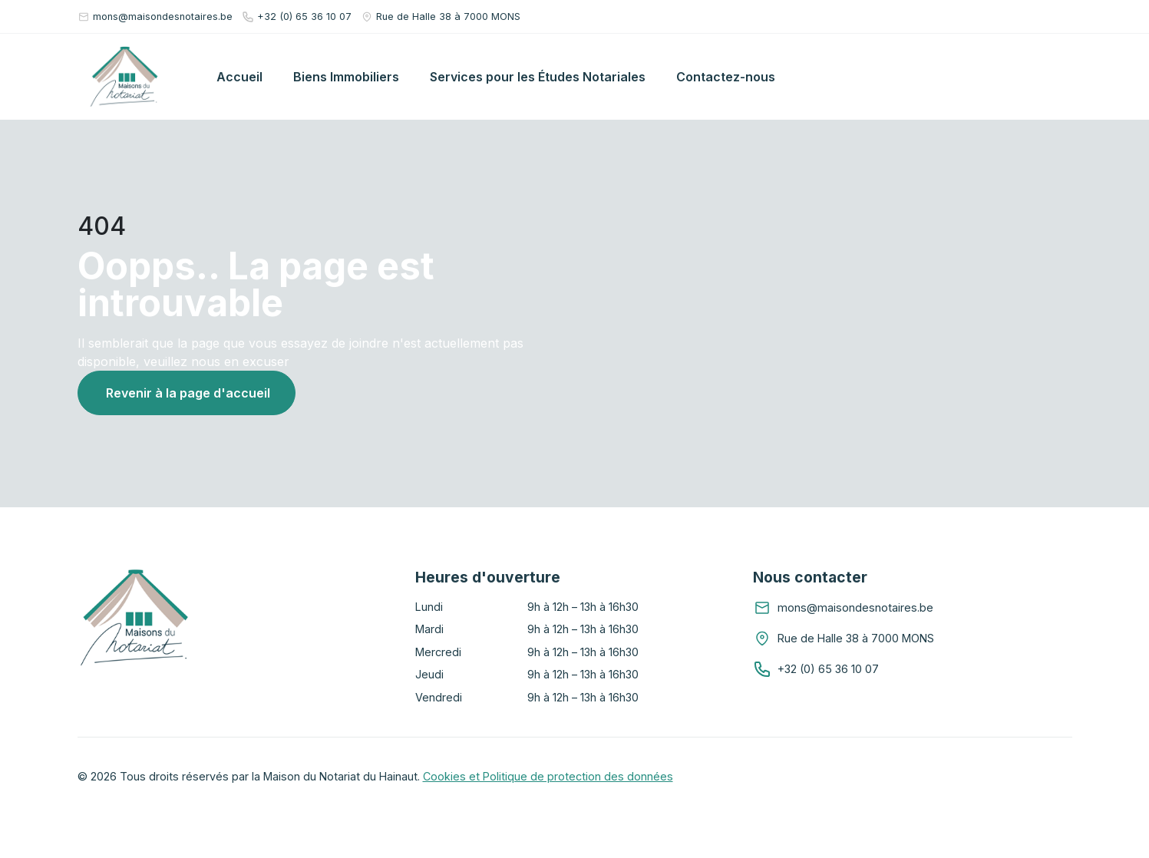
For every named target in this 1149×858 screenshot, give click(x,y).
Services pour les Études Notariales (537, 76)
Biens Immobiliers (346, 76)
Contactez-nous (725, 76)
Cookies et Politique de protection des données (548, 776)
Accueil (239, 76)
